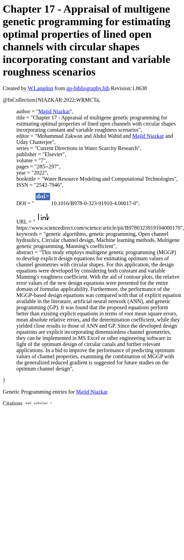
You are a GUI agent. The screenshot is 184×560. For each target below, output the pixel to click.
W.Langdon (40, 88)
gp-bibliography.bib (88, 88)
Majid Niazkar (54, 111)
